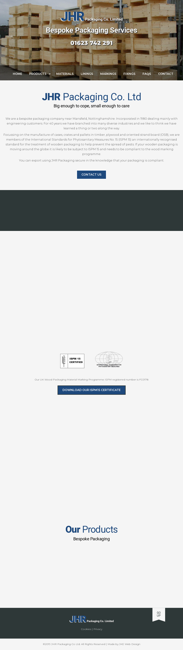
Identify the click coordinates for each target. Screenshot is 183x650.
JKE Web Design (129, 644)
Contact (165, 74)
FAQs (147, 74)
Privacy (97, 629)
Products (37, 74)
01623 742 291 (91, 42)
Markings (108, 74)
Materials (65, 74)
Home (17, 74)
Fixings (129, 74)
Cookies (86, 629)
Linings (87, 74)
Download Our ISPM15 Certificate (92, 390)
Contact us (91, 174)
